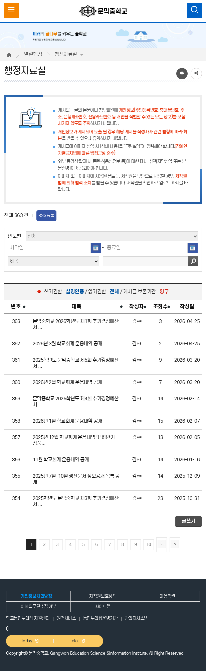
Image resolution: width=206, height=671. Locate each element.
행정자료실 (68, 54)
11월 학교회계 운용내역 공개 (61, 460)
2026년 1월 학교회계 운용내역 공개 (67, 421)
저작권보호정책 (103, 596)
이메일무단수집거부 (38, 606)
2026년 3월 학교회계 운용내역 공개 (67, 344)
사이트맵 (103, 606)
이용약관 (167, 596)
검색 (193, 261)
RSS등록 (46, 215)
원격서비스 (66, 618)
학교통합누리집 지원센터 (27, 618)
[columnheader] (16, 307)
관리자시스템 (136, 618)
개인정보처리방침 (36, 596)
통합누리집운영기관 (100, 618)
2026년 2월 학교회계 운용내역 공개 (67, 382)
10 (149, 544)
